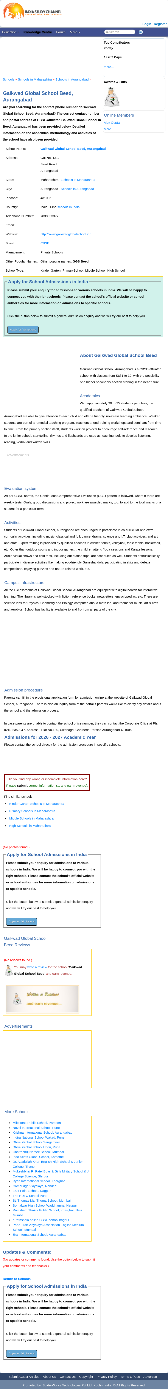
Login (146, 24)
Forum (60, 32)
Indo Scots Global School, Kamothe (38, 1157)
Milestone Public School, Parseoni (37, 1123)
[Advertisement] (81, 53)
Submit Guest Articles (23, 1376)
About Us (49, 1376)
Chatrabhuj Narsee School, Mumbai (38, 1152)
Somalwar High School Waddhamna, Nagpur (45, 1205)
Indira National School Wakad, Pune (38, 1137)
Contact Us (68, 1376)
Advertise (150, 1376)
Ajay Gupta (112, 122)
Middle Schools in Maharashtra (31, 818)
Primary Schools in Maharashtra (32, 811)
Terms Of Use (130, 1376)
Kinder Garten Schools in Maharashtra (36, 803)
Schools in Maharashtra (35, 79)
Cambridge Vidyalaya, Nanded (34, 1186)
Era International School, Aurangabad (39, 1234)
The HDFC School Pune (30, 1196)
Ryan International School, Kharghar (39, 1181)
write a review (37, 967)
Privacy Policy (107, 1376)
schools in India (68, 207)
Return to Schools (17, 1279)
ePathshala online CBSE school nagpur (41, 1220)
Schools (8, 79)
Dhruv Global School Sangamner (36, 1142)
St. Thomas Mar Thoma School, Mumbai (42, 1200)
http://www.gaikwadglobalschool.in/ (65, 234)
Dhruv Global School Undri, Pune (36, 1147)
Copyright (86, 1376)
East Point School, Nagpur (32, 1191)
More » (75, 32)
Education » (10, 32)
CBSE (44, 243)
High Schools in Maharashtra (30, 825)
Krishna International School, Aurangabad (42, 1132)
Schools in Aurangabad (72, 79)
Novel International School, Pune (36, 1128)
